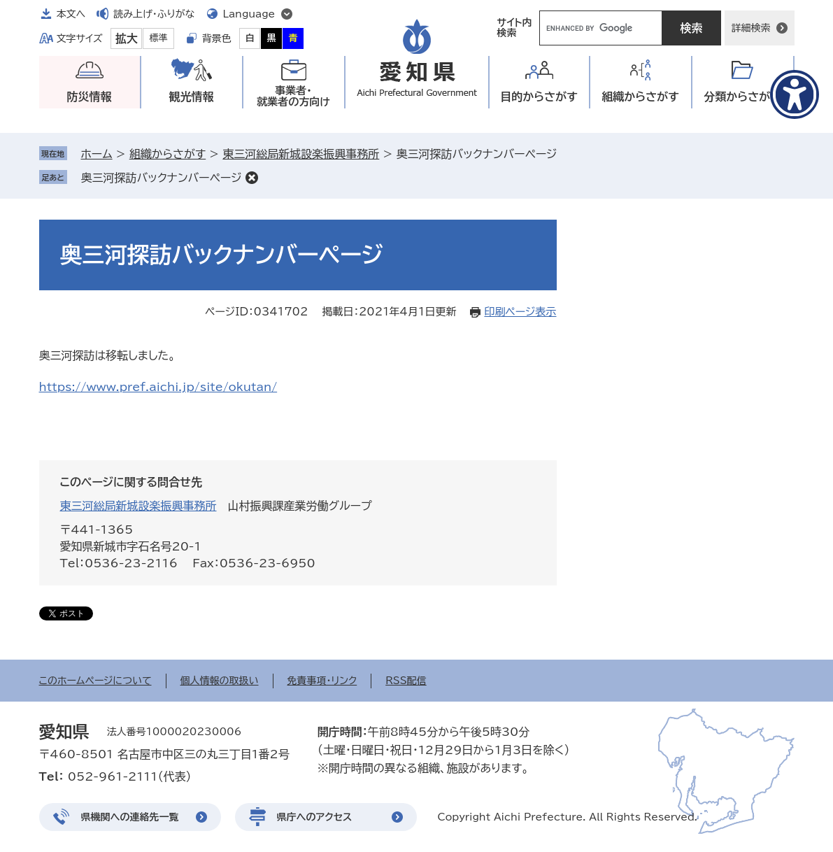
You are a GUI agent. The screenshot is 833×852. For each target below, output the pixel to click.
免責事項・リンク (322, 681)
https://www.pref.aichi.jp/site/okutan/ (158, 386)
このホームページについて (95, 681)
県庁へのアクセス (315, 817)
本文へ (71, 14)
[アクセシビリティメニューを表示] (794, 94)
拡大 (126, 38)
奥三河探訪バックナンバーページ (161, 177)
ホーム (97, 153)
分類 (742, 97)
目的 (539, 97)
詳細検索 (751, 28)
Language (249, 14)
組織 (640, 97)
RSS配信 (406, 681)
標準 (159, 38)
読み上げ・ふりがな (153, 14)
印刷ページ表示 (520, 311)
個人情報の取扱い (219, 681)
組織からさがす (167, 153)
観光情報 (191, 96)
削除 (251, 177)
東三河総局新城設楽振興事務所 (300, 153)
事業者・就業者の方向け (293, 96)
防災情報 (89, 96)
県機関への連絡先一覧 (130, 817)
